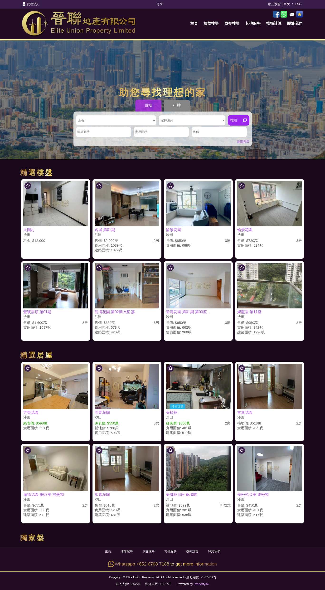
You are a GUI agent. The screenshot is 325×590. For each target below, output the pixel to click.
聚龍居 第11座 (249, 312)
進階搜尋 (243, 141)
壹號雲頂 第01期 (37, 312)
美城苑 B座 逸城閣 (181, 494)
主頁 (194, 23)
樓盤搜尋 (211, 23)
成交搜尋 (232, 23)
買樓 (148, 105)
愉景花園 (173, 230)
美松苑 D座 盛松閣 (253, 494)
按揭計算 (273, 23)
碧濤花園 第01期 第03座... (188, 312)
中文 (287, 4)
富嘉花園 (244, 412)
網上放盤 (274, 4)
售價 (196, 132)
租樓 (177, 105)
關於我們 (294, 23)
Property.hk (201, 584)
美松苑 (171, 412)
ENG (298, 4)
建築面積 (83, 132)
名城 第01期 (105, 230)
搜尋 (234, 120)
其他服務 (253, 23)
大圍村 (29, 230)
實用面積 (141, 132)
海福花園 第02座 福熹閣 (43, 494)
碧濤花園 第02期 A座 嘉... (116, 312)
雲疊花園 (31, 412)
